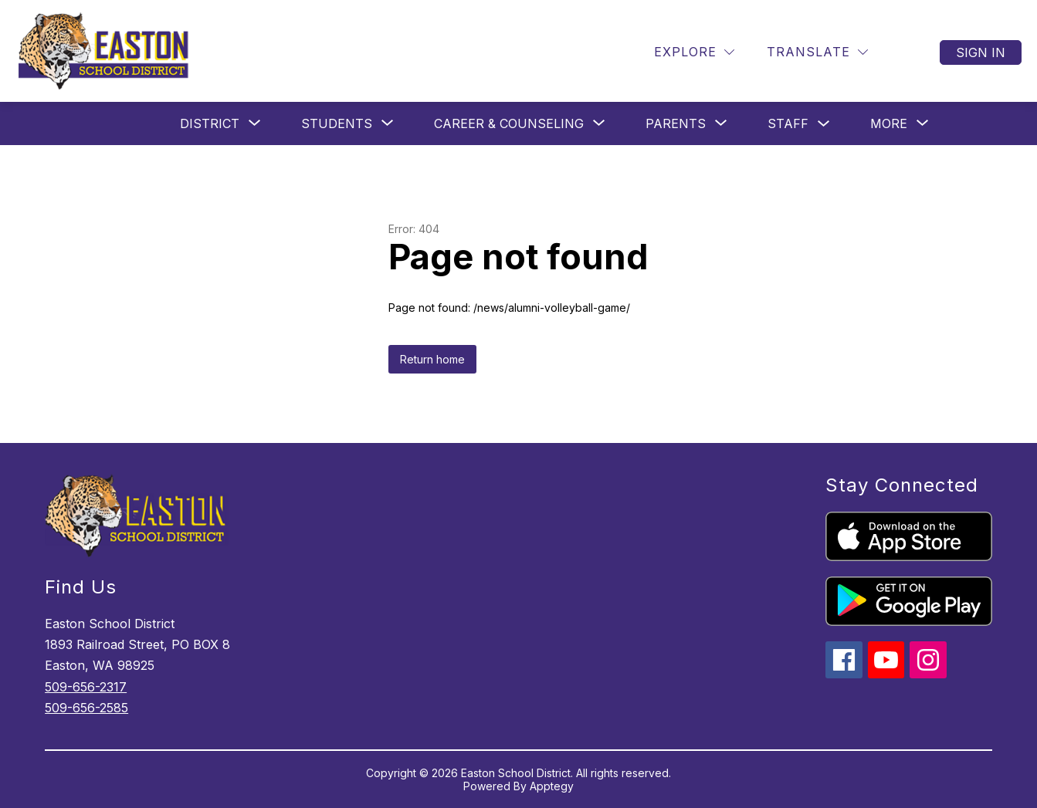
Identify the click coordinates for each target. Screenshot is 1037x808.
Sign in (980, 52)
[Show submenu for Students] (336, 123)
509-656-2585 (86, 707)
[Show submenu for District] (209, 123)
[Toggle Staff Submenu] (824, 123)
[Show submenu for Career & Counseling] (509, 123)
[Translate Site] (817, 52)
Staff (788, 123)
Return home (432, 359)
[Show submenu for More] (888, 123)
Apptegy (552, 786)
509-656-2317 (86, 687)
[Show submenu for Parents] (676, 123)
